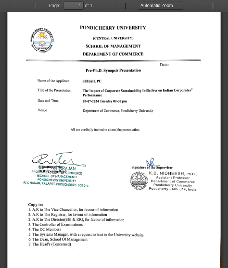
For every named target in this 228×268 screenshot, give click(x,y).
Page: (54, 5)
